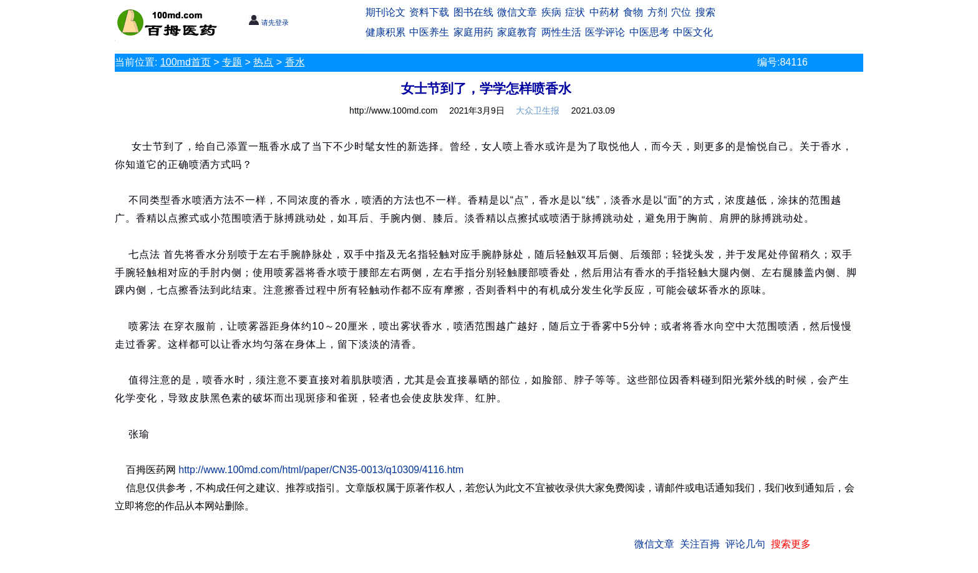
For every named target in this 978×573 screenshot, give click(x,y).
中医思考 (649, 32)
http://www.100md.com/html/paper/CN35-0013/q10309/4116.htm (320, 469)
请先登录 (268, 22)
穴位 (681, 12)
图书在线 (473, 12)
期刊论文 (385, 12)
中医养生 (429, 32)
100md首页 (185, 62)
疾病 (551, 12)
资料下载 (429, 12)
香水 (295, 62)
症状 (575, 12)
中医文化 (693, 32)
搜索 (705, 12)
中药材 (604, 12)
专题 (232, 62)
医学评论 (605, 32)
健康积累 (385, 32)
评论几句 (745, 544)
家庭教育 (517, 32)
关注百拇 (700, 544)
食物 (633, 12)
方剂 (657, 12)
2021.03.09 (593, 110)
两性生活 (561, 32)
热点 (263, 62)
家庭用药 (473, 32)
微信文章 (517, 12)
